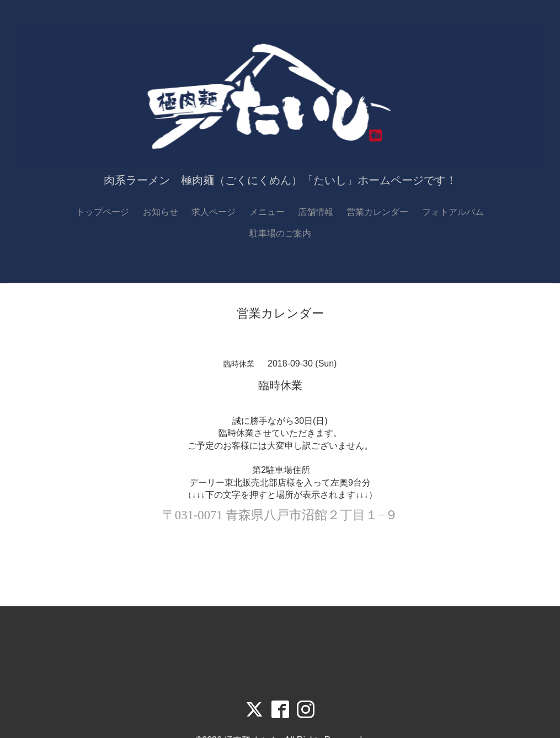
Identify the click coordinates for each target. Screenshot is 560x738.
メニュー (267, 212)
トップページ (102, 212)
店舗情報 (315, 212)
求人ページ (213, 212)
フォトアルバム (453, 212)
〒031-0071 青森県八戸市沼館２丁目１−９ (280, 515)
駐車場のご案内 (280, 233)
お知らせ (160, 212)
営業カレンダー (377, 212)
